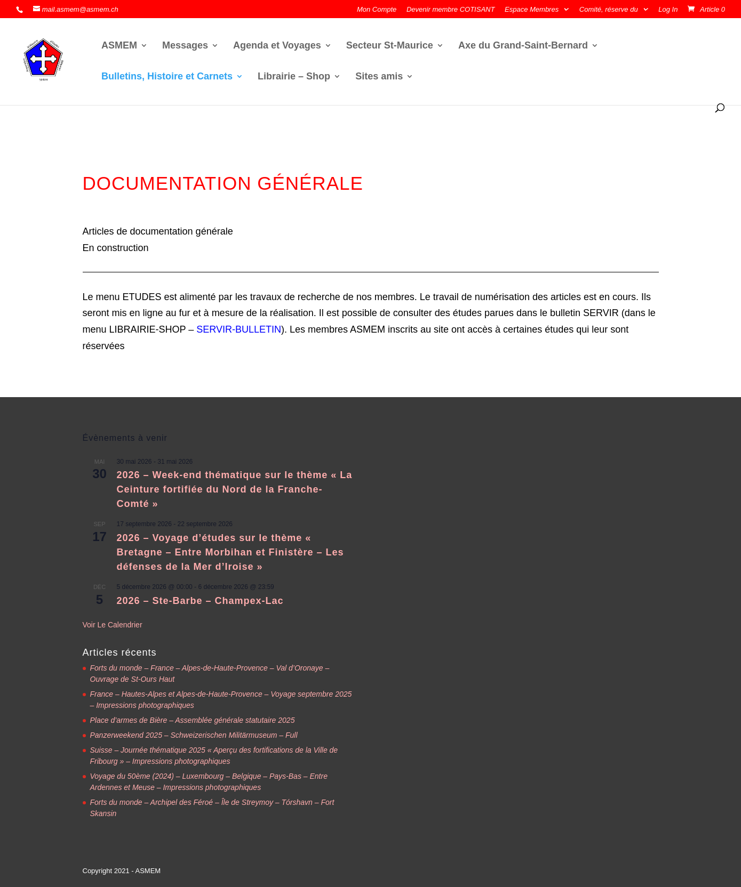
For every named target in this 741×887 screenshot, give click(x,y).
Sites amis (379, 77)
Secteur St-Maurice (389, 46)
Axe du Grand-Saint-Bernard (523, 46)
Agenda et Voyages (277, 46)
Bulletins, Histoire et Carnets (167, 77)
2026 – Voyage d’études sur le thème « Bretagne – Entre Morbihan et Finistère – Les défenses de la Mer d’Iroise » (230, 552)
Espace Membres (532, 9)
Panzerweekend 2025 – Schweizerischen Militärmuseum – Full (194, 735)
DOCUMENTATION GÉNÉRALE (223, 183)
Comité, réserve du (608, 9)
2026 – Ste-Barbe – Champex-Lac (200, 600)
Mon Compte (376, 9)
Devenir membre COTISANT (451, 9)
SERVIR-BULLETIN (238, 329)
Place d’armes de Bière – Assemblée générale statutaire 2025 (192, 720)
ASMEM (119, 46)
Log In (668, 9)
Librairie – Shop (294, 77)
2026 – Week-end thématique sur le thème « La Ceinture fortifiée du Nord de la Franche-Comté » (235, 489)
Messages (185, 46)
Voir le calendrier (112, 624)
